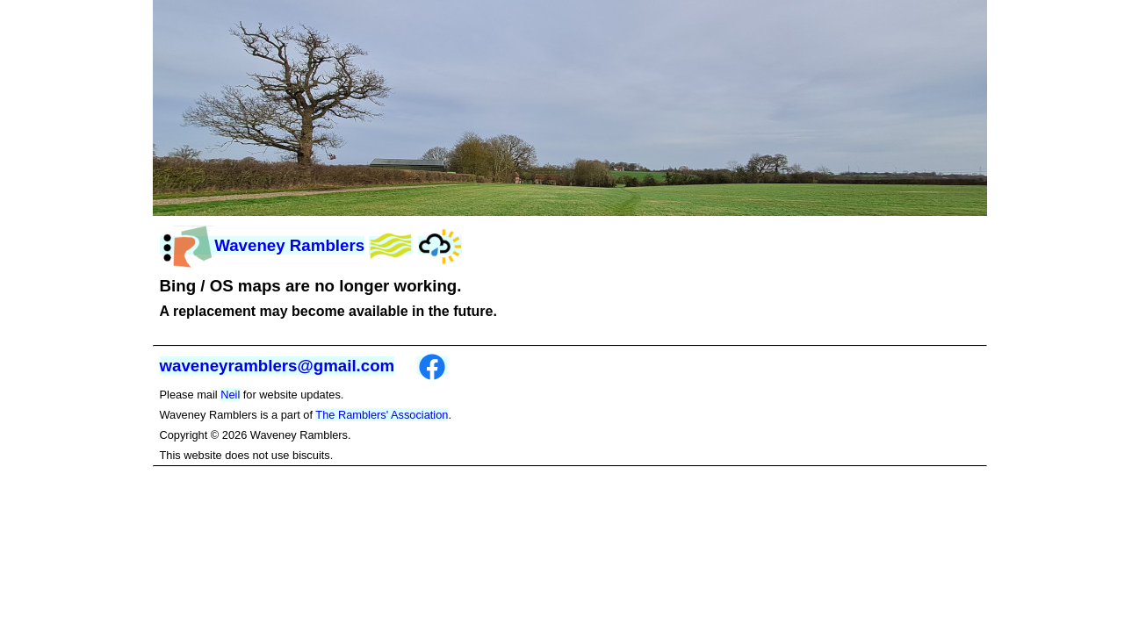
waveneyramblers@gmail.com (277, 365)
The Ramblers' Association (381, 414)
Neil (230, 394)
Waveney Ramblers (262, 245)
